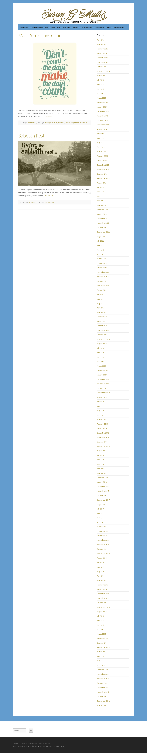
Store (109, 27)
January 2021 (102, 321)
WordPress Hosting (45, 746)
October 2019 (102, 388)
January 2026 (102, 53)
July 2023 (100, 187)
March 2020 (101, 366)
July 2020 (100, 348)
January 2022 (102, 268)
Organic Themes (31, 746)
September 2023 (103, 178)
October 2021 (102, 281)
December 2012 (103, 687)
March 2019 (101, 419)
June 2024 (100, 138)
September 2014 (103, 647)
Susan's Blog (32, 123)
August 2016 (101, 558)
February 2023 (102, 210)
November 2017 (103, 491)
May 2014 (100, 661)
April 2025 (100, 93)
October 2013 (102, 683)
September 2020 (103, 339)
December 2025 (103, 58)
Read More (48, 116)
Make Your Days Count (40, 35)
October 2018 (102, 442)
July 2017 (100, 509)
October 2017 (102, 495)
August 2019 (101, 397)
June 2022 (100, 245)
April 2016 (100, 576)
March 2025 (101, 98)
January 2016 (102, 589)
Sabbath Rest (31, 136)
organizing (61, 123)
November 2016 (103, 544)
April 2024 (100, 147)
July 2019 (100, 402)
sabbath (51, 202)
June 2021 (100, 299)
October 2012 (102, 696)
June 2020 (100, 352)
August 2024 (101, 129)
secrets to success (80, 123)
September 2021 (103, 285)
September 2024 (103, 125)
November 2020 (103, 330)
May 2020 (100, 357)
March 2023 (101, 205)
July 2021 (100, 294)
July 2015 (100, 616)
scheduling (70, 123)
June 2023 (100, 192)
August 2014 (101, 652)
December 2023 (103, 165)
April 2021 (100, 308)
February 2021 (102, 317)
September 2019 (103, 393)
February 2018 (102, 478)
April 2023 (100, 201)
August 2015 (101, 611)
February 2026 (102, 49)
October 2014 (102, 643)
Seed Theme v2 (18, 746)
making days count (51, 123)
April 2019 (100, 415)
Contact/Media (119, 27)
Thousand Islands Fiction (39, 27)
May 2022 (100, 250)
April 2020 (100, 361)
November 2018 (103, 437)
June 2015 (100, 620)
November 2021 (103, 277)
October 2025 (102, 67)
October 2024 (102, 120)
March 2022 (101, 259)
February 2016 (102, 585)
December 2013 (103, 674)
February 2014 (102, 670)
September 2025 (103, 71)
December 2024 (103, 111)
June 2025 (100, 84)
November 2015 (103, 598)
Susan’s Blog (55, 27)
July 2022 (100, 241)
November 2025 (103, 62)
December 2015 (103, 594)
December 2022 (103, 218)
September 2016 (103, 553)
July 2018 (100, 455)
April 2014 (100, 665)
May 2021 (100, 303)
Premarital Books (86, 27)
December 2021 (103, 272)
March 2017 (101, 527)
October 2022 (102, 227)
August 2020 (101, 344)
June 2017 (100, 513)
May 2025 (100, 89)
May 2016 (100, 571)
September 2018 (103, 446)
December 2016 (103, 540)
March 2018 (101, 473)
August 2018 (101, 451)
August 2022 (101, 236)
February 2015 (102, 638)
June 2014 (100, 656)
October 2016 (102, 549)
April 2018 (100, 469)
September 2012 (103, 701)
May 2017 (100, 518)
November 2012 (103, 692)
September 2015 (103, 607)
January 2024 (102, 160)
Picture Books (99, 27)
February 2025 (102, 102)
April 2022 (100, 254)
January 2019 (102, 428)
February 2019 (102, 424)
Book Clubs (66, 27)
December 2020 (103, 326)
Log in (62, 746)
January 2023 (102, 214)
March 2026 (101, 44)
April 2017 (100, 522)
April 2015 (100, 629)
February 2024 (102, 156)
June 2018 (100, 460)
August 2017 (101, 504)
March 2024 (101, 151)
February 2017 (102, 531)
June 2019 (100, 406)
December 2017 (103, 486)
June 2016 (100, 567)
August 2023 (101, 183)
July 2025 (100, 80)
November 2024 (103, 116)
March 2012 (101, 705)
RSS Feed (56, 746)
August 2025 (101, 76)
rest (46, 202)
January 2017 (102, 536)
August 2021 (101, 290)
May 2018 (100, 464)
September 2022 (103, 232)
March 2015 (101, 634)
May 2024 (100, 142)
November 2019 (103, 384)
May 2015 (100, 625)
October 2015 (102, 603)
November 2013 (103, 678)
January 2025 (102, 107)
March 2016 (101, 580)
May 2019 (100, 411)
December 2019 (103, 379)
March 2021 (101, 312)
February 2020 (102, 370)
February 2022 (102, 263)
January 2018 (102, 482)
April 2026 (100, 40)
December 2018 (103, 433)
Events (75, 27)
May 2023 (100, 196)
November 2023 (103, 169)
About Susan (24, 27)
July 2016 (100, 562)
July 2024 (100, 134)
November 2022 (103, 223)
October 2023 (102, 174)
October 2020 (102, 335)
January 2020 (102, 375)
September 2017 (103, 500)
